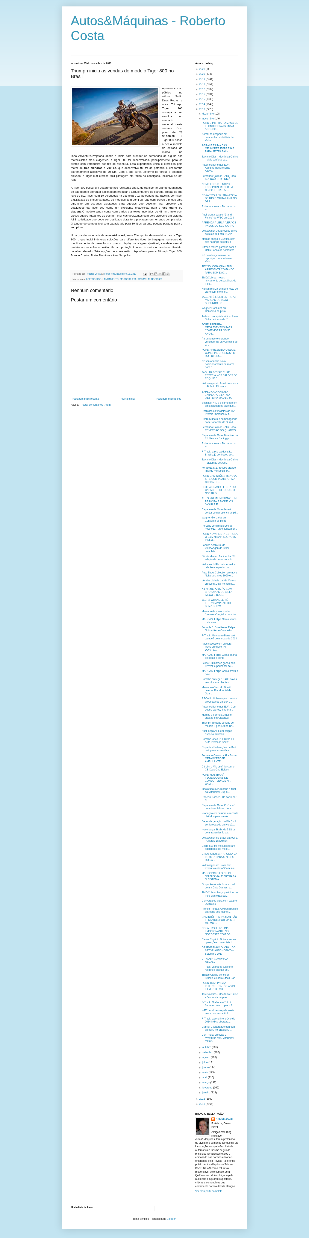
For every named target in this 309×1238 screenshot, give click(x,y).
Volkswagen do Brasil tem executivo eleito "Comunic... (219, 867)
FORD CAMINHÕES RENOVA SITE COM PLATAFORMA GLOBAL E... (219, 479)
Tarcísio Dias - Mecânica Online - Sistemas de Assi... (220, 461)
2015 (202, 99)
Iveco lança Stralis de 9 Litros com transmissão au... (218, 831)
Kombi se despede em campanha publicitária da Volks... (217, 137)
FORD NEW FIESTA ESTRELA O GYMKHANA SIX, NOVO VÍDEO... (219, 537)
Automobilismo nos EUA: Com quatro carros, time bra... (219, 708)
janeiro (206, 1092)
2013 (202, 109)
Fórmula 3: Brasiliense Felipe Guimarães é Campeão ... (218, 629)
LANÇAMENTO (111, 279)
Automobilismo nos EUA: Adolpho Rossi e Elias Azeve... (216, 168)
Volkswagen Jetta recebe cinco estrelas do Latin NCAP (219, 232)
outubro (207, 1047)
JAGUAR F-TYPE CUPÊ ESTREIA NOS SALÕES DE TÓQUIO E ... (219, 375)
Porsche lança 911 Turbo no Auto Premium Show (218, 741)
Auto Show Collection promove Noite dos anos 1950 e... (219, 574)
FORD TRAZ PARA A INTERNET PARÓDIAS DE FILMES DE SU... (219, 986)
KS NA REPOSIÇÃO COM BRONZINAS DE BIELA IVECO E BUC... (217, 591)
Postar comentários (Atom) (96, 404)
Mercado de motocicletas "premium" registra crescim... (220, 613)
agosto (206, 1057)
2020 (202, 73)
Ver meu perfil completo (208, 1191)
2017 (202, 89)
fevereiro (207, 1087)
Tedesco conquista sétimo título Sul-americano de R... (220, 318)
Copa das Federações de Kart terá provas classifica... (219, 749)
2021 (202, 68)
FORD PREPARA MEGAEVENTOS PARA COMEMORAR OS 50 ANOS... (217, 329)
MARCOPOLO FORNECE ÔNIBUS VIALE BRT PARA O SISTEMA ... (219, 876)
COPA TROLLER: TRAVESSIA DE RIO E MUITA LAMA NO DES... (219, 198)
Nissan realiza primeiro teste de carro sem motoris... (220, 290)
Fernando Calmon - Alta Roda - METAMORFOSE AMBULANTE (219, 758)
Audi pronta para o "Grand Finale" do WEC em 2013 (218, 216)
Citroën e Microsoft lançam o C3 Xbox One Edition (218, 768)
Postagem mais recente (85, 398)
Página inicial (127, 398)
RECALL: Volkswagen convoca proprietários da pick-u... (219, 700)
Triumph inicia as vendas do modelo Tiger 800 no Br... (218, 724)
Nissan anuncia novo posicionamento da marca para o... (218, 364)
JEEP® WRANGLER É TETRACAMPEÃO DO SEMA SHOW (216, 603)
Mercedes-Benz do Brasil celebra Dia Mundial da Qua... (216, 690)
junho (205, 1067)
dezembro (208, 113)
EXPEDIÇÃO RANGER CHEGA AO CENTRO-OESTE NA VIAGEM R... (217, 394)
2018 (202, 84)
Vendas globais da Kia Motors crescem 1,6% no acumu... (219, 582)
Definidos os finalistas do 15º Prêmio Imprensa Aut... (218, 413)
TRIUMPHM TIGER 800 (150, 279)
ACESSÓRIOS (93, 279)
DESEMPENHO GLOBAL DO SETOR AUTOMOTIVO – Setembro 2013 (219, 950)
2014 (202, 104)
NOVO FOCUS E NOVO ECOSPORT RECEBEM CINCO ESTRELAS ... (217, 187)
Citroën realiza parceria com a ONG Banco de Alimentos (219, 249)
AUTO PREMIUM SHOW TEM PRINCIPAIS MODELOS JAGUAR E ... (219, 501)
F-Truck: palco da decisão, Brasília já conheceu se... (218, 453)
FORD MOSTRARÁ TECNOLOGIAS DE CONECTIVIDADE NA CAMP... (216, 779)
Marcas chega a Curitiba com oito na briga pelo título (218, 240)
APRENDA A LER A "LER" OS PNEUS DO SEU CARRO (219, 224)
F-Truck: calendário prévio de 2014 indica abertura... (218, 1020)
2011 (202, 1103)
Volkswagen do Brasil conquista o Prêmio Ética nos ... (220, 385)
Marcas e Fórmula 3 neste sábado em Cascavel (217, 716)
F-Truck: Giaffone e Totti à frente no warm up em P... (218, 1004)
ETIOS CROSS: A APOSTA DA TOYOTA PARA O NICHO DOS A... (219, 857)
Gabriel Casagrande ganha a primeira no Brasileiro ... (218, 1028)
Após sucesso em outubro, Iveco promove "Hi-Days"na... (217, 646)
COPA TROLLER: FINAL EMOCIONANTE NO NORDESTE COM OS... (217, 931)
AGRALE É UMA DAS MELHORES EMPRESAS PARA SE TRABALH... (218, 148)
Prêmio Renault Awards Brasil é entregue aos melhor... (220, 910)
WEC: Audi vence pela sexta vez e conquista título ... (218, 1012)
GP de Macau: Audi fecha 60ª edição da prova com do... (218, 558)
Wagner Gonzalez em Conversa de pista (214, 310)
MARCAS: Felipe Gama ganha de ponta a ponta (219, 656)
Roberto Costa (224, 1119)
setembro (208, 1052)
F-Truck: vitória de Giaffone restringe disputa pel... (217, 968)
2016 (202, 94)
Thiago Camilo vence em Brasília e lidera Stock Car (218, 976)
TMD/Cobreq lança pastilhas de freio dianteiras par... (220, 894)
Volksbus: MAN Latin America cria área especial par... (218, 566)
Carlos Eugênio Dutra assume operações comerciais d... (219, 941)
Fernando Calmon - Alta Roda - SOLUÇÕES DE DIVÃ (219, 177)
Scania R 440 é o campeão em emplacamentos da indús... (219, 404)
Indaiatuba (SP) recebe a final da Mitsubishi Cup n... (219, 790)
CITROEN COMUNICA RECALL (215, 960)
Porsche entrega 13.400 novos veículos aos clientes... (219, 681)
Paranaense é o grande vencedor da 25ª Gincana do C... (220, 341)
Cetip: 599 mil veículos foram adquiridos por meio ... (218, 847)
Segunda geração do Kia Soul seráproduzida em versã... (219, 823)
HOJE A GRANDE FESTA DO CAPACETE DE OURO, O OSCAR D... (219, 490)
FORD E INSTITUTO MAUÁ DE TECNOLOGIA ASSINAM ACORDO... (220, 126)
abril (205, 1077)
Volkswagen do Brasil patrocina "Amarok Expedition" (220, 839)
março (206, 1082)
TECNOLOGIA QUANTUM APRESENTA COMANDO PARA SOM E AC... (218, 269)
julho (205, 1062)
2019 (202, 79)
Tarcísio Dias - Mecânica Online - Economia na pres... (220, 996)
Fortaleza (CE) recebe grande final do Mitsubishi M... (219, 469)
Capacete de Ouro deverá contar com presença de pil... (220, 511)
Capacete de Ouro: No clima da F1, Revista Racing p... (220, 437)
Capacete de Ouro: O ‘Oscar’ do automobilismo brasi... (218, 807)
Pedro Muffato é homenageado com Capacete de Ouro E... (219, 420)
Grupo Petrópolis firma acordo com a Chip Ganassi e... (219, 886)
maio (205, 1072)
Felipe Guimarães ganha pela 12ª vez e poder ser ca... (218, 665)
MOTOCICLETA (128, 279)
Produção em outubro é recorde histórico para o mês (220, 815)
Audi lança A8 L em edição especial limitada (217, 732)
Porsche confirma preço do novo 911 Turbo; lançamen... (220, 527)
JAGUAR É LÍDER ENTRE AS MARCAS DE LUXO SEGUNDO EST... (219, 300)
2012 (202, 1098)
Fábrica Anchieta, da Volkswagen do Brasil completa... (215, 548)
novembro (208, 118)
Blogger (171, 1218)
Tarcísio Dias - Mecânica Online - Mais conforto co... (220, 158)
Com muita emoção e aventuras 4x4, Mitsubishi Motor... (218, 1037)
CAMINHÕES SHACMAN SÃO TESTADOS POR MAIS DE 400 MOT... (219, 920)
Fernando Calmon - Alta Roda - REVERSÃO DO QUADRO (219, 429)
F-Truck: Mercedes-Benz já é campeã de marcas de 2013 (219, 637)
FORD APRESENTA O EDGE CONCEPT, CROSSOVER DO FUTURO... (219, 353)
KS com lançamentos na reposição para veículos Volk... (217, 258)
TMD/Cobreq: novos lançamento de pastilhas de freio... (219, 280)
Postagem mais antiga (168, 398)
